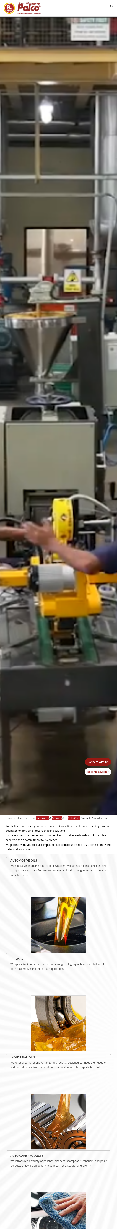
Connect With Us (98, 762)
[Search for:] (110, 6)
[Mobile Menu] (105, 6)
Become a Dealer (97, 772)
